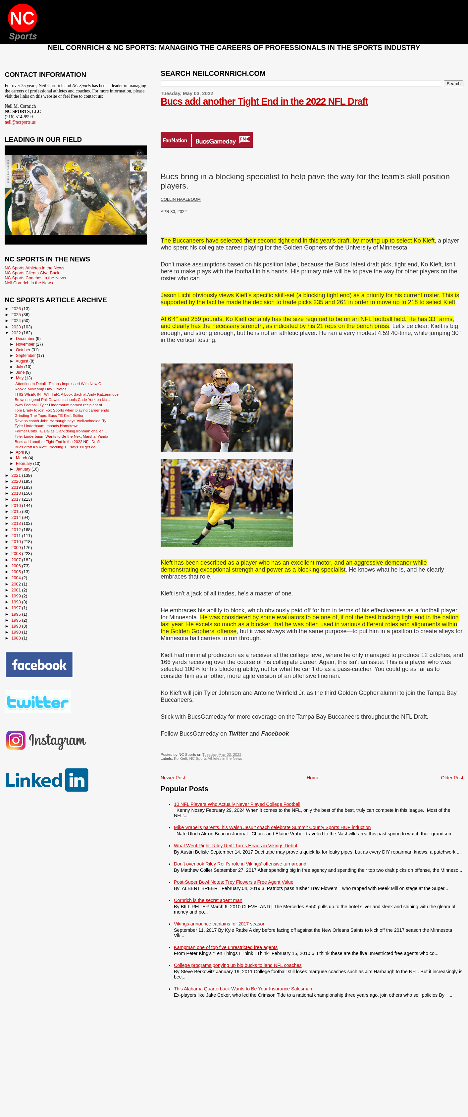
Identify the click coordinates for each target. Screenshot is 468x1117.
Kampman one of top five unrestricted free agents (226, 947)
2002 (16, 584)
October (23, 350)
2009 (16, 547)
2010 (16, 541)
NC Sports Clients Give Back (32, 272)
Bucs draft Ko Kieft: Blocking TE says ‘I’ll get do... (57, 447)
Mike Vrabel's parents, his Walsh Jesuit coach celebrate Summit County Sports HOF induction (272, 827)
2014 (16, 517)
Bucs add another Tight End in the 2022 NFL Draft (264, 101)
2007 (16, 559)
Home (313, 777)
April (20, 452)
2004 (16, 577)
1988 (16, 638)
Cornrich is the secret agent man (208, 900)
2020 (16, 481)
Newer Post (173, 777)
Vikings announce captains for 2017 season (219, 923)
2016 (16, 505)
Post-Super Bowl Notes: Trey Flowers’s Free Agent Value (233, 882)
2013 (16, 523)
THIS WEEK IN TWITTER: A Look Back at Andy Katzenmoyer (67, 394)
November (26, 344)
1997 (16, 607)
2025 (16, 314)
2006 (16, 565)
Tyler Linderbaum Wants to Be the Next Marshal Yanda (61, 436)
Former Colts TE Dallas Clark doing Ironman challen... (61, 431)
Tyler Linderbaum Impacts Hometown (46, 425)
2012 (16, 529)
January (23, 469)
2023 (16, 326)
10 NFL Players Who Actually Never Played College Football (237, 804)
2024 (16, 320)
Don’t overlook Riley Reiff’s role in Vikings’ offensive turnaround (240, 863)
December (26, 338)
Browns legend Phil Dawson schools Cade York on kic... (62, 399)
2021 (16, 475)
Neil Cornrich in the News (29, 282)
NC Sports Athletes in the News (215, 758)
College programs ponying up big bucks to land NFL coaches (238, 965)
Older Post (452, 777)
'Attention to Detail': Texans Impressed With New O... (60, 383)
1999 (16, 595)
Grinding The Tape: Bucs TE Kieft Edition (49, 415)
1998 (16, 601)
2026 (16, 308)
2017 (16, 499)
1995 (16, 620)
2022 (16, 332)
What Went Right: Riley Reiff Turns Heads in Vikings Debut (235, 845)
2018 (16, 493)
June (21, 372)
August (22, 361)
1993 (16, 626)
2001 (16, 589)
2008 (16, 553)
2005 (16, 571)
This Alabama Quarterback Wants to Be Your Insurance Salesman (243, 988)
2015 (16, 511)
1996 (16, 614)
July (20, 366)
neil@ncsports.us (20, 122)
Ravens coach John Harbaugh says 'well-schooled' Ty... (62, 421)
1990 (16, 632)
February (24, 463)
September (26, 355)
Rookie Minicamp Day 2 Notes (40, 389)
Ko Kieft (180, 758)
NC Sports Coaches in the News (35, 277)
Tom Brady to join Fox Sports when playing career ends (62, 410)
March (22, 458)
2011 (16, 535)
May (20, 378)
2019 (16, 487)
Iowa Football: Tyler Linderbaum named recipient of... (60, 405)
